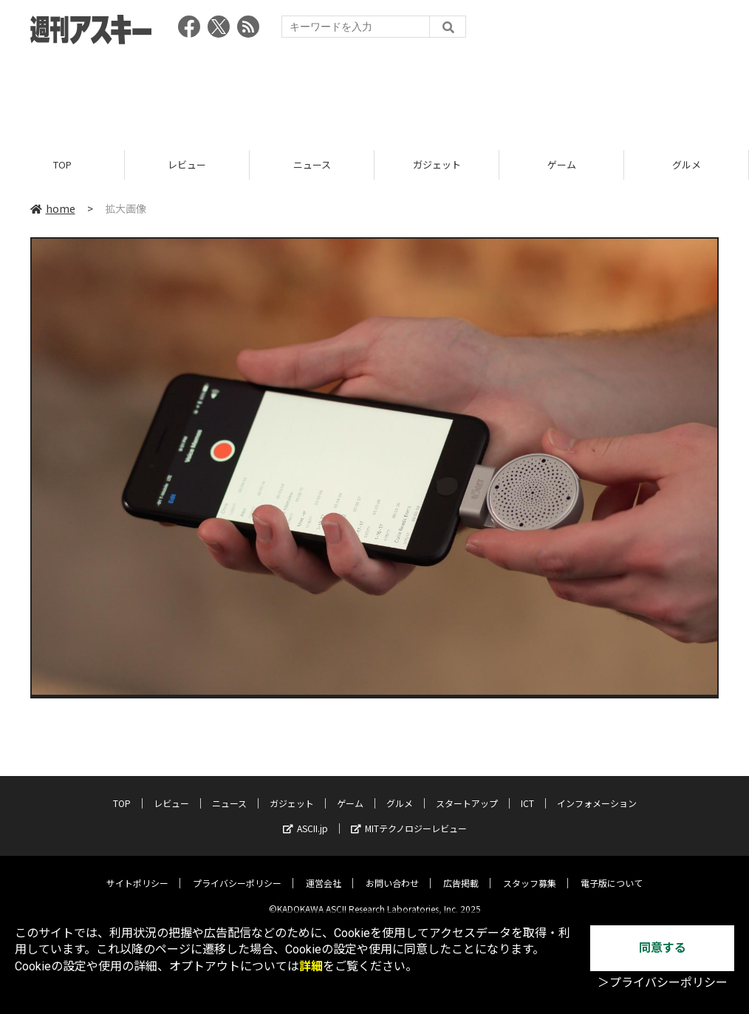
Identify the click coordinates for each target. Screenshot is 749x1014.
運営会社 (323, 871)
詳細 (311, 966)
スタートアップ (467, 792)
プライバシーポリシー (237, 871)
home (52, 208)
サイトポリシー (137, 871)
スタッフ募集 (529, 871)
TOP (62, 164)
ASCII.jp (305, 817)
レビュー (187, 164)
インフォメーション (597, 792)
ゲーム (561, 164)
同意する (662, 948)
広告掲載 (461, 871)
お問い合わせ (392, 871)
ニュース (312, 164)
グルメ (686, 164)
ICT (527, 792)
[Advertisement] (374, 92)
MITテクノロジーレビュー (409, 817)
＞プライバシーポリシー (663, 983)
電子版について (612, 871)
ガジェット (437, 164)
